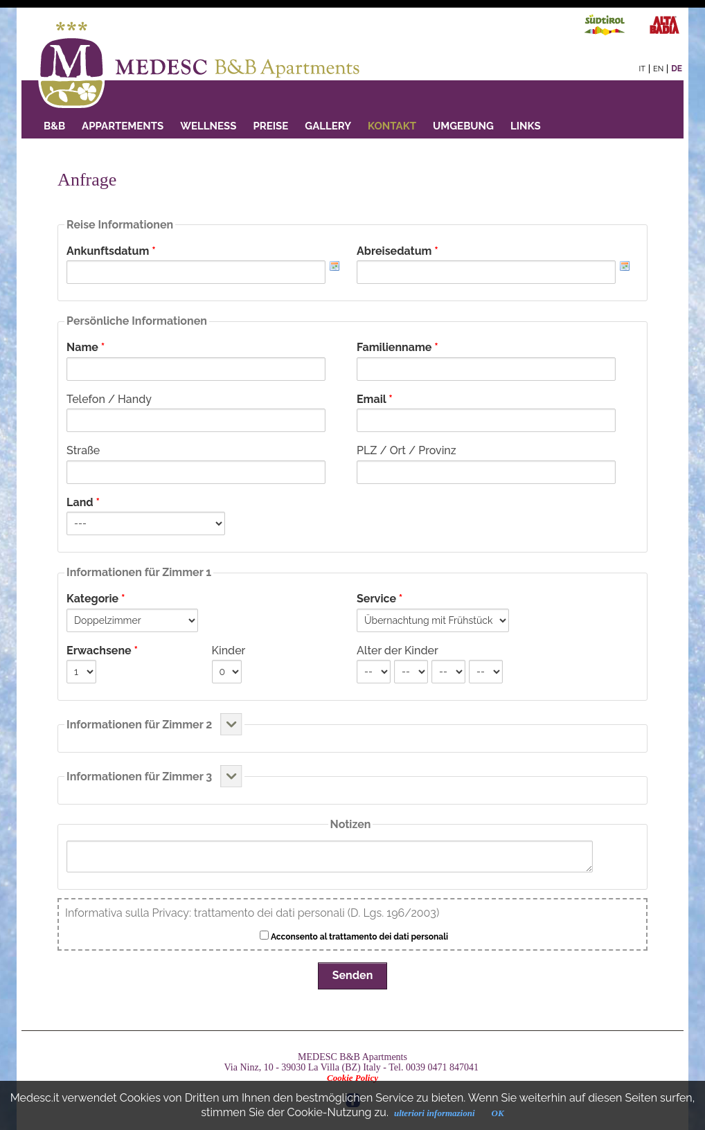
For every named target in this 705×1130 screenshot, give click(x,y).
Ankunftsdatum (111, 251)
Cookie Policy (352, 1078)
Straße (83, 450)
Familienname (397, 347)
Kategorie (95, 598)
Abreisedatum (397, 251)
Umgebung (463, 126)
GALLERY (328, 126)
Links (525, 126)
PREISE (270, 126)
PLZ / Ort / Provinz (406, 450)
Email (375, 399)
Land (83, 502)
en (658, 68)
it (642, 68)
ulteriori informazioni (434, 1113)
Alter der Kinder (397, 650)
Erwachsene (102, 650)
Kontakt (392, 126)
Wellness (208, 126)
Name (85, 347)
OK (498, 1113)
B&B (54, 126)
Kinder (229, 650)
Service (379, 598)
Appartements (122, 126)
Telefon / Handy (109, 399)
